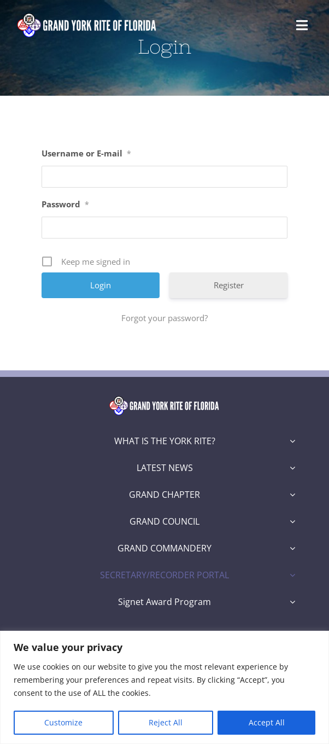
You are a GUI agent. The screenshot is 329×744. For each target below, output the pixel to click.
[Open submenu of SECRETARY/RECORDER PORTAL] (292, 575)
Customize (63, 722)
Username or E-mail (86, 153)
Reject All (166, 722)
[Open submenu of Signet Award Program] (292, 602)
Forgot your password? (164, 317)
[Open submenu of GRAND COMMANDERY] (292, 548)
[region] (164, 687)
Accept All (267, 722)
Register (229, 285)
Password (65, 204)
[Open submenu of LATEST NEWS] (292, 468)
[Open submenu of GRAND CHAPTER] (292, 494)
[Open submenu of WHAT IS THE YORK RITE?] (292, 441)
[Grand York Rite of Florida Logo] (87, 14)
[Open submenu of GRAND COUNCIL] (292, 521)
